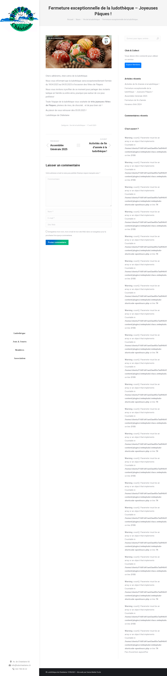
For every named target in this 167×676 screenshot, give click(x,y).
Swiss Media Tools (94, 672)
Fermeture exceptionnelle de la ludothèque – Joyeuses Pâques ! (139, 90)
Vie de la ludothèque (55, 38)
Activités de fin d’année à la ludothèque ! (142, 84)
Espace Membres (133, 65)
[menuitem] (19, 333)
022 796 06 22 (19, 669)
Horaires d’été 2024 (133, 104)
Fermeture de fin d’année (135, 100)
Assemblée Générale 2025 (136, 96)
